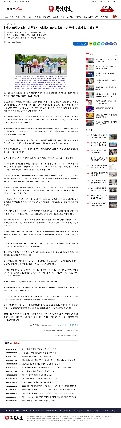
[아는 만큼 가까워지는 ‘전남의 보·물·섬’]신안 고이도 (39, 378)
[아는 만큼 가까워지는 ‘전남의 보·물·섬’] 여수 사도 (39, 349)
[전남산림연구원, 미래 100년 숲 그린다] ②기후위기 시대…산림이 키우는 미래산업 (50, 390)
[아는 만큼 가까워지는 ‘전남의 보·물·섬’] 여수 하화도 (40, 353)
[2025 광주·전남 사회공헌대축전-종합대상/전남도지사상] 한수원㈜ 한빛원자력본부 (50, 386)
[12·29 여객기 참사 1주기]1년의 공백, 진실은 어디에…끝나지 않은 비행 (46, 367)
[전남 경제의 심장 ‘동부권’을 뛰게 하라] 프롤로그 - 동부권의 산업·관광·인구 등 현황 (50, 360)
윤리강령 (16, 411)
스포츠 (55, 16)
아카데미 (101, 1)
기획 (62, 16)
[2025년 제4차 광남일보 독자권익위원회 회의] (38, 382)
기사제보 (105, 411)
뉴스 (89, 54)
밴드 (103, 5)
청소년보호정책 (65, 411)
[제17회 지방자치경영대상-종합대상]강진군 (37, 375)
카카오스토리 (103, 2)
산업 (23, 16)
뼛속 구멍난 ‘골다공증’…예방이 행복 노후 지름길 (38, 401)
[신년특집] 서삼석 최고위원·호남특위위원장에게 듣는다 (41, 364)
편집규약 (113, 411)
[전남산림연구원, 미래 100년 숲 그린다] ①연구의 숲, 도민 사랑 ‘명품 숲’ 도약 (48, 393)
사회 (29, 16)
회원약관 (24, 411)
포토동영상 (88, 16)
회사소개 (7, 411)
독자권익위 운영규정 (36, 411)
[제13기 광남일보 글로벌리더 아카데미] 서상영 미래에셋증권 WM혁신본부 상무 (49, 397)
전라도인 (94, 1)
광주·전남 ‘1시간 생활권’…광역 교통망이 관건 (37, 356)
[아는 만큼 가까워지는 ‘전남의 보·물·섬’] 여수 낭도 (39, 371)
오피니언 (70, 16)
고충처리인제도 (78, 411)
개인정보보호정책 (51, 411)
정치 (11, 16)
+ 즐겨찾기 (7, 1)
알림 (96, 16)
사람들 (78, 16)
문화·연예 (47, 16)
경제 (17, 16)
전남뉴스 (37, 16)
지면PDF (104, 16)
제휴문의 (88, 411)
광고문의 (97, 411)
